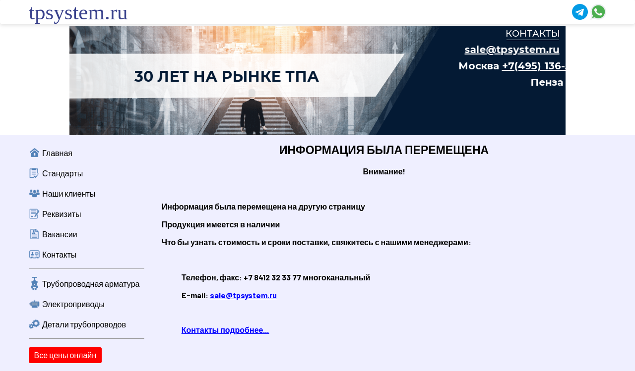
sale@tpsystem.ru (243, 295)
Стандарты (62, 173)
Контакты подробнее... (225, 329)
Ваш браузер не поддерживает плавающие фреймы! (317, 80)
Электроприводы (73, 304)
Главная (57, 153)
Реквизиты (61, 213)
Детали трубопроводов (84, 324)
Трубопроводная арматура (90, 283)
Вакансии (59, 234)
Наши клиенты (68, 193)
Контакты (59, 254)
